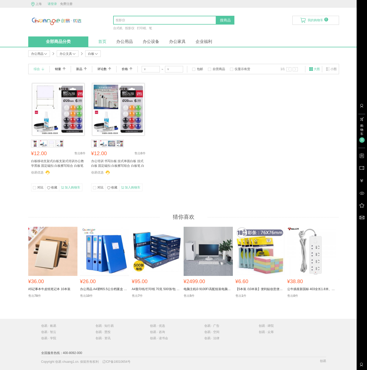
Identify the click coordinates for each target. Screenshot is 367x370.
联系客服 (361, 366)
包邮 (200, 69)
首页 (102, 41)
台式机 (118, 28)
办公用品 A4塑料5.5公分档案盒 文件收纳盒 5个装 (104, 289)
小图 (331, 69)
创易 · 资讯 (103, 338)
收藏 (52, 188)
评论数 (104, 69)
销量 (60, 69)
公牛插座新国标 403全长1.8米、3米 (311, 289)
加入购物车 (70, 187)
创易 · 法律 (211, 338)
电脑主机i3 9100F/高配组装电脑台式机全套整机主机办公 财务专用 (208, 289)
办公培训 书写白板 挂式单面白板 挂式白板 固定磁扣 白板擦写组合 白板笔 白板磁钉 (117, 164)
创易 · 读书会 (159, 338)
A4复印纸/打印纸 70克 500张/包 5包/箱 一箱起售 (156, 289)
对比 (40, 187)
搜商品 (225, 20)
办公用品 (124, 41)
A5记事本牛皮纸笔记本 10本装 (49, 289)
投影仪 (129, 28)
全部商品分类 (58, 41)
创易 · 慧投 (103, 332)
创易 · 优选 (157, 326)
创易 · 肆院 (266, 326)
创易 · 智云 (48, 332)
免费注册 (66, 4)
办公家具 (177, 41)
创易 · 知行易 (105, 326)
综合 (39, 69)
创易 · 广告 (211, 326)
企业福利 (204, 41)
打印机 (141, 28)
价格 (127, 69)
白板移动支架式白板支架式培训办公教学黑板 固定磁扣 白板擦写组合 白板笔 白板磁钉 (57, 164)
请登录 (52, 4)
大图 (314, 69)
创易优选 (37, 172)
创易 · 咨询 (157, 332)
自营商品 (219, 69)
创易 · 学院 (48, 338)
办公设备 (151, 41)
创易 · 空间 (211, 332)
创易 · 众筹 (266, 332)
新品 (81, 69)
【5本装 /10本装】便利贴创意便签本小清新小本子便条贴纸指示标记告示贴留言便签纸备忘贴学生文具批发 (260, 289)
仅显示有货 (242, 69)
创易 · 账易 (48, 326)
